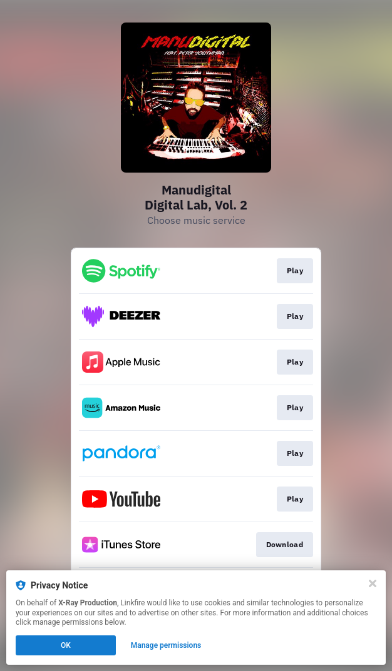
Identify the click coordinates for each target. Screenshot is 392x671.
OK (66, 645)
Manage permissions (166, 645)
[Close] (373, 583)
